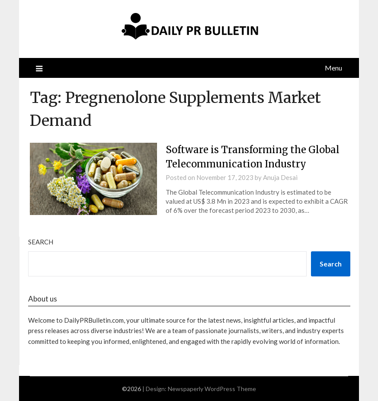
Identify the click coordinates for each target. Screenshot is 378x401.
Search (40, 242)
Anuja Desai (280, 177)
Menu (333, 68)
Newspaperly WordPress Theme (212, 388)
